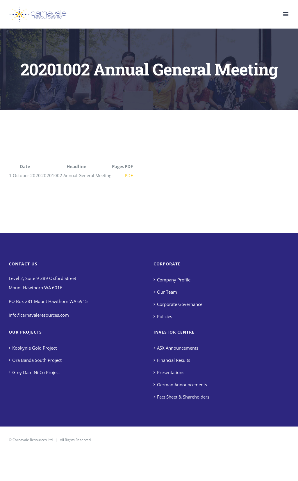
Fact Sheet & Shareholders (183, 397)
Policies (164, 316)
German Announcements (182, 384)
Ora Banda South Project (37, 360)
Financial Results (173, 360)
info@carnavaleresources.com (39, 315)
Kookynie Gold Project (34, 348)
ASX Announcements (177, 348)
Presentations (170, 372)
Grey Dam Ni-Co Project (36, 372)
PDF (129, 175)
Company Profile (173, 280)
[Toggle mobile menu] (286, 14)
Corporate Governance (179, 304)
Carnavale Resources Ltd (33, 439)
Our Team (167, 292)
